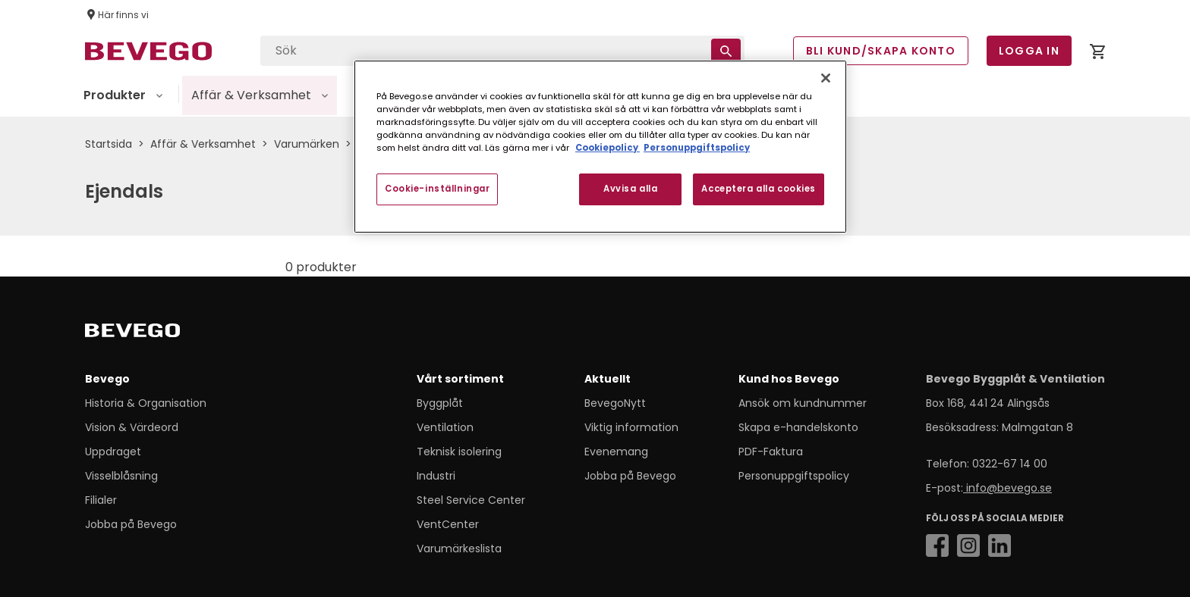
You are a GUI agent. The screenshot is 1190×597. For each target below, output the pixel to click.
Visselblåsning (121, 475)
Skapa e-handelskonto (798, 427)
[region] (600, 146)
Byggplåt (440, 403)
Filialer (101, 500)
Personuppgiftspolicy (793, 475)
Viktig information (631, 427)
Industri (436, 475)
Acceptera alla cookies (758, 189)
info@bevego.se (1007, 487)
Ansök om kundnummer (802, 403)
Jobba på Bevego (131, 524)
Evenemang (616, 451)
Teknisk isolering (459, 451)
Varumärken (306, 144)
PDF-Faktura (770, 451)
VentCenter (448, 524)
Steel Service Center (471, 500)
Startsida (108, 144)
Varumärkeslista (459, 548)
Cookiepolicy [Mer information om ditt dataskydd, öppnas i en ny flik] (607, 148)
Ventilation (445, 427)
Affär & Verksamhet (203, 144)
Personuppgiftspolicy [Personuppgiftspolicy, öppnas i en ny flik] (697, 148)
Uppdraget (113, 451)
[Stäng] (825, 78)
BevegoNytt (615, 403)
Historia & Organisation (145, 403)
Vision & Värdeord (131, 427)
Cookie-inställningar (437, 189)
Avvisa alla (630, 189)
